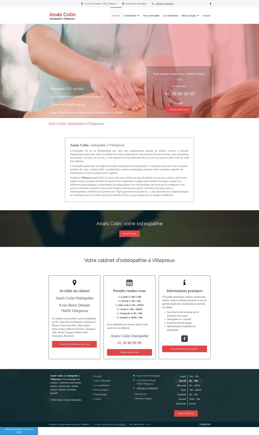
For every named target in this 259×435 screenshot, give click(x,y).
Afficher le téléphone (164, 3)
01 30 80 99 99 (180, 93)
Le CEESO (121, 424)
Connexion (205, 424)
